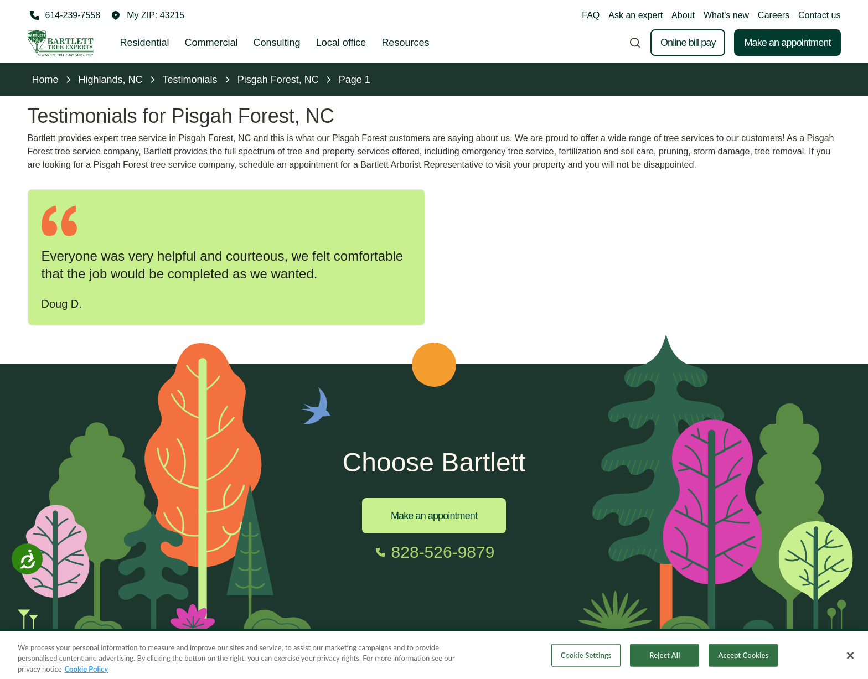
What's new (726, 15)
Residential (144, 42)
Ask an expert (635, 15)
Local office (341, 42)
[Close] (850, 661)
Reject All (664, 660)
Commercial (211, 42)
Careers (773, 15)
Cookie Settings (586, 660)
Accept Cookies (744, 660)
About (683, 15)
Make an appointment (787, 42)
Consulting (277, 42)
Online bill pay (688, 42)
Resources (405, 42)
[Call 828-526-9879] (434, 552)
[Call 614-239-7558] (64, 15)
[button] (148, 15)
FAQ (591, 15)
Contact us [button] (819, 15)
